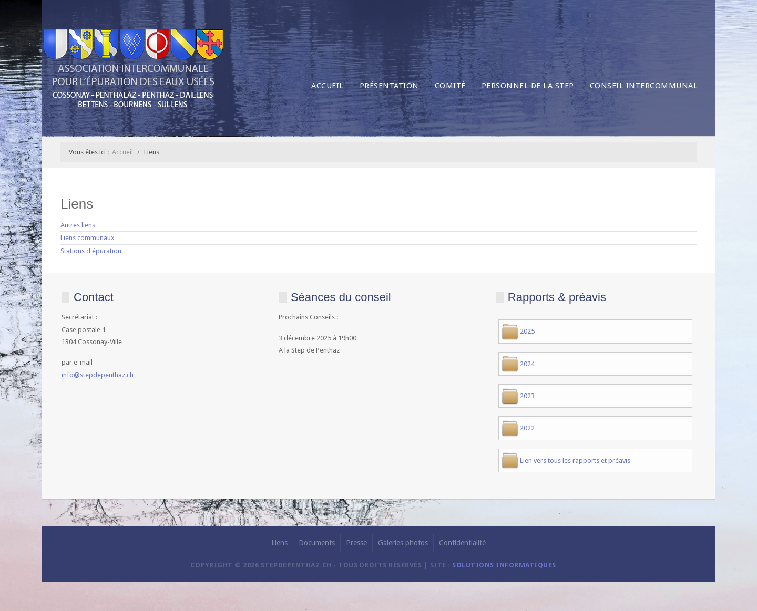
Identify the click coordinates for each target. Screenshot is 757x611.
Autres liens (77, 225)
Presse (356, 542)
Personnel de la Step (528, 85)
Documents (317, 542)
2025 (527, 331)
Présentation (389, 85)
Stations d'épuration (90, 251)
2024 (527, 364)
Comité (450, 85)
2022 (527, 428)
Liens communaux (87, 238)
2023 (527, 396)
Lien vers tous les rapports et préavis (575, 460)
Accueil (327, 85)
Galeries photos (403, 542)
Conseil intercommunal (644, 85)
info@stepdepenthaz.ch (98, 375)
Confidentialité (462, 542)
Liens (279, 542)
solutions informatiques (504, 565)
